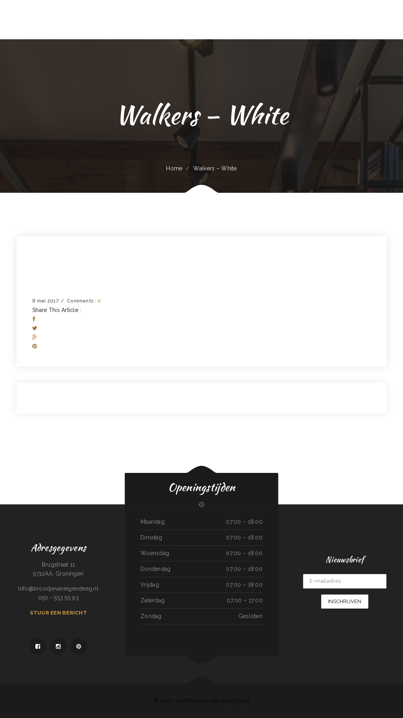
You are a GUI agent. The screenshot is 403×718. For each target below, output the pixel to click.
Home (174, 168)
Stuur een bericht (58, 613)
